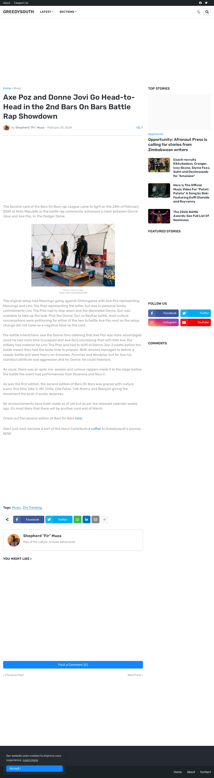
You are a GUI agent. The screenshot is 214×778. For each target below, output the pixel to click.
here (78, 418)
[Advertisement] (107, 52)
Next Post (134, 675)
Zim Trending (32, 507)
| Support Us (21, 2)
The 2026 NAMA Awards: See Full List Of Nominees (191, 216)
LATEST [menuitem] (45, 12)
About (6, 2)
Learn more (30, 760)
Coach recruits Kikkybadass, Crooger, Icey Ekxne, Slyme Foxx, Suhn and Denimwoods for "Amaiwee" (191, 168)
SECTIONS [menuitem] (67, 12)
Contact (205, 772)
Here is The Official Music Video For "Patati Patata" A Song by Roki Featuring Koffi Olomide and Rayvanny (191, 193)
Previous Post (14, 675)
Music (17, 88)
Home (7, 88)
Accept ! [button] (15, 768)
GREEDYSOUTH (18, 11)
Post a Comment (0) (73, 665)
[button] (198, 12)
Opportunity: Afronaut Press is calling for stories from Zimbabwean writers (177, 144)
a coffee (94, 429)
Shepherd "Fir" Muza (42, 536)
